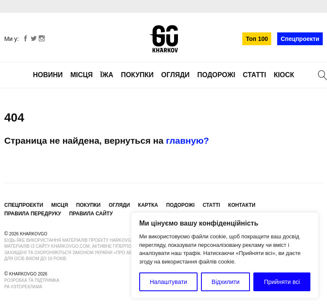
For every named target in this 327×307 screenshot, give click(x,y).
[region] (224, 255)
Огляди (175, 74)
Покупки (137, 74)
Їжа (106, 74)
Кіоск (284, 74)
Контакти (241, 205)
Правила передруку (32, 214)
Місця (81, 74)
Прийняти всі (282, 281)
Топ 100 (257, 38)
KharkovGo (163, 38)
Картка (148, 205)
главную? (187, 140)
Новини (48, 74)
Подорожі (216, 74)
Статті (254, 74)
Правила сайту (90, 214)
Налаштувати (168, 281)
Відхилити (226, 281)
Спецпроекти (300, 38)
